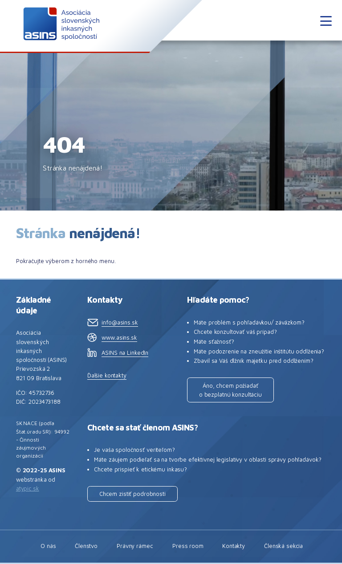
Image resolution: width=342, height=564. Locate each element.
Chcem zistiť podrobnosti (132, 493)
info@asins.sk (120, 322)
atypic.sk (27, 488)
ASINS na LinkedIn (125, 352)
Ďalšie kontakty (106, 375)
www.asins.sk (119, 337)
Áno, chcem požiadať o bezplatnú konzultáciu (230, 390)
